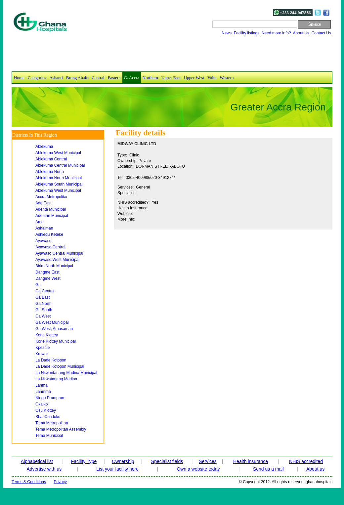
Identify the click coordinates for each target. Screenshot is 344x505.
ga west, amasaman (54, 328)
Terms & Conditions (29, 482)
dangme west (48, 278)
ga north (43, 303)
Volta (211, 77)
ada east (43, 203)
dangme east (47, 272)
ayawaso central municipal (59, 253)
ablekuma (44, 146)
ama (39, 222)
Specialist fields (167, 461)
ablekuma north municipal (58, 178)
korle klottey (46, 335)
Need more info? (276, 33)
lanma (41, 385)
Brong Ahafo (77, 77)
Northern (150, 77)
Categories (37, 77)
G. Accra (131, 77)
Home (19, 77)
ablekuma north (49, 171)
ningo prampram (50, 398)
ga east (42, 297)
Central (98, 77)
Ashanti (56, 77)
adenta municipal (50, 209)
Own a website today (198, 469)
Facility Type (84, 461)
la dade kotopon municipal (59, 366)
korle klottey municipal (55, 341)
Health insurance (250, 461)
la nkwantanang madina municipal (66, 372)
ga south (43, 310)
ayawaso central (50, 247)
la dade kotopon (50, 360)
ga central (45, 291)
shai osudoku (47, 416)
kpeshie (42, 347)
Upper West (194, 77)
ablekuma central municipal (60, 165)
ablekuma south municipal (58, 184)
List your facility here (117, 469)
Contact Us (321, 33)
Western (227, 77)
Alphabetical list (37, 461)
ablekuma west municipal (58, 152)
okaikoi (42, 404)
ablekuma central (51, 159)
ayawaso (43, 240)
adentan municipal (51, 215)
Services (208, 461)
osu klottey (45, 410)
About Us (301, 33)
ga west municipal (51, 322)
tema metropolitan (51, 423)
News (227, 33)
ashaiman (44, 228)
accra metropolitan (51, 196)
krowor (41, 354)
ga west (43, 316)
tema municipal (49, 435)
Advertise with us (44, 469)
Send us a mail (268, 469)
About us (315, 469)
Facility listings (246, 33)
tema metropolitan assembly (60, 429)
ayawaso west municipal (57, 259)
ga (38, 284)
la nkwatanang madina (56, 379)
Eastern (114, 77)
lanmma (43, 391)
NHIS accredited (306, 461)
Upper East (171, 77)
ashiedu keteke (49, 234)
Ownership (123, 461)
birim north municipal (54, 266)
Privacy (60, 482)
